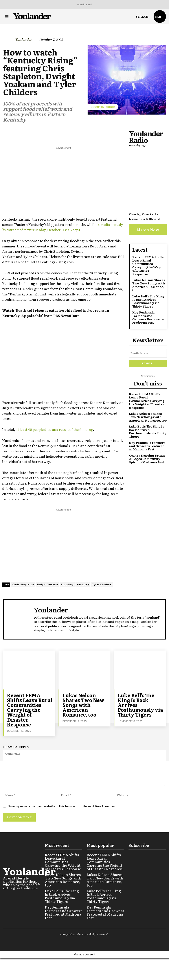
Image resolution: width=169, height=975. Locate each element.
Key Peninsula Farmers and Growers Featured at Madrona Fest (148, 317)
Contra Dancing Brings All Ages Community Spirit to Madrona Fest (147, 458)
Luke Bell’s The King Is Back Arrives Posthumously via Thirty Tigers (148, 301)
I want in (148, 363)
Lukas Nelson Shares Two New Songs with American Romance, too (148, 285)
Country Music (103, 107)
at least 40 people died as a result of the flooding (54, 429)
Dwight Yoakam (47, 584)
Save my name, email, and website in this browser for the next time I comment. (63, 806)
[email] (148, 353)
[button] (142, 16)
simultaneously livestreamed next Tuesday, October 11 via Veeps (62, 227)
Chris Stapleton (23, 584)
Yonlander (23, 39)
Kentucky (83, 584)
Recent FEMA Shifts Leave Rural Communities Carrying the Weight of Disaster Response (148, 265)
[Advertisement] (63, 181)
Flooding (67, 584)
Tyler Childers (102, 584)
